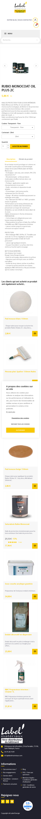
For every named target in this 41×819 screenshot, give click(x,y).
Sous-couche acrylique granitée (19, 584)
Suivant (36, 66)
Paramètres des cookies (20, 418)
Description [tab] (11, 159)
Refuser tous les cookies (20, 424)
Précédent (5, 66)
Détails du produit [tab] (26, 159)
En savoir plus (10, 412)
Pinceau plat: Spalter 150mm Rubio (20, 372)
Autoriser (20, 430)
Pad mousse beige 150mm (16, 469)
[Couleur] (18, 127)
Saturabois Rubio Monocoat (17, 524)
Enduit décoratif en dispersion (18, 635)
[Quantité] (4, 146)
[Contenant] (18, 137)
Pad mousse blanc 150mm (16, 319)
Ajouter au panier (20, 146)
